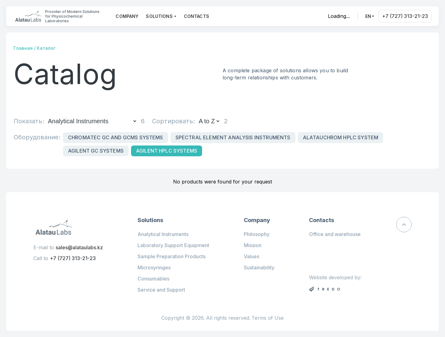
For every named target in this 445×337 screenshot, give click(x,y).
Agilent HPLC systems (166, 151)
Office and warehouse (335, 234)
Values (251, 256)
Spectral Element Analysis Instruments (233, 137)
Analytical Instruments (163, 234)
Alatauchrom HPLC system (341, 137)
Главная (23, 48)
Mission (252, 245)
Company (127, 16)
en (368, 16)
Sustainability (259, 267)
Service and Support (161, 290)
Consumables (153, 279)
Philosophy (256, 234)
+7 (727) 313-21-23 (405, 16)
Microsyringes (154, 267)
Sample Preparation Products (172, 256)
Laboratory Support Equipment (173, 245)
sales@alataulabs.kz (79, 247)
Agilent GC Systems (96, 151)
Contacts (196, 16)
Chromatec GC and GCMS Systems (115, 137)
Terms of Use (268, 318)
